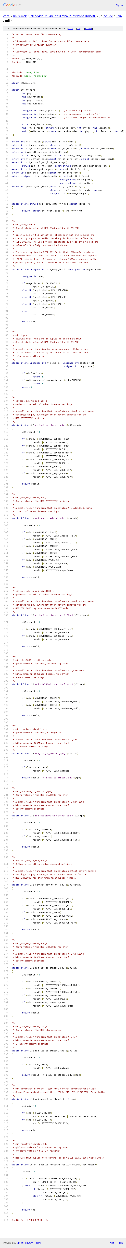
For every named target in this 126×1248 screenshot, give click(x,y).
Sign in (119, 5)
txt (112, 1242)
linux (119, 16)
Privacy (29, 1242)
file (70, 28)
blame (88, 28)
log (79, 28)
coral (6, 16)
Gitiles (20, 1242)
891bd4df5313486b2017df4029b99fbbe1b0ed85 (62, 16)
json (120, 1242)
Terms (38, 1242)
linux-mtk (20, 16)
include (108, 16)
